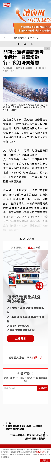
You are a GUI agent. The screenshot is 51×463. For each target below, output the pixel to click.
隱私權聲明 (40, 452)
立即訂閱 (43, 388)
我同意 (45, 460)
